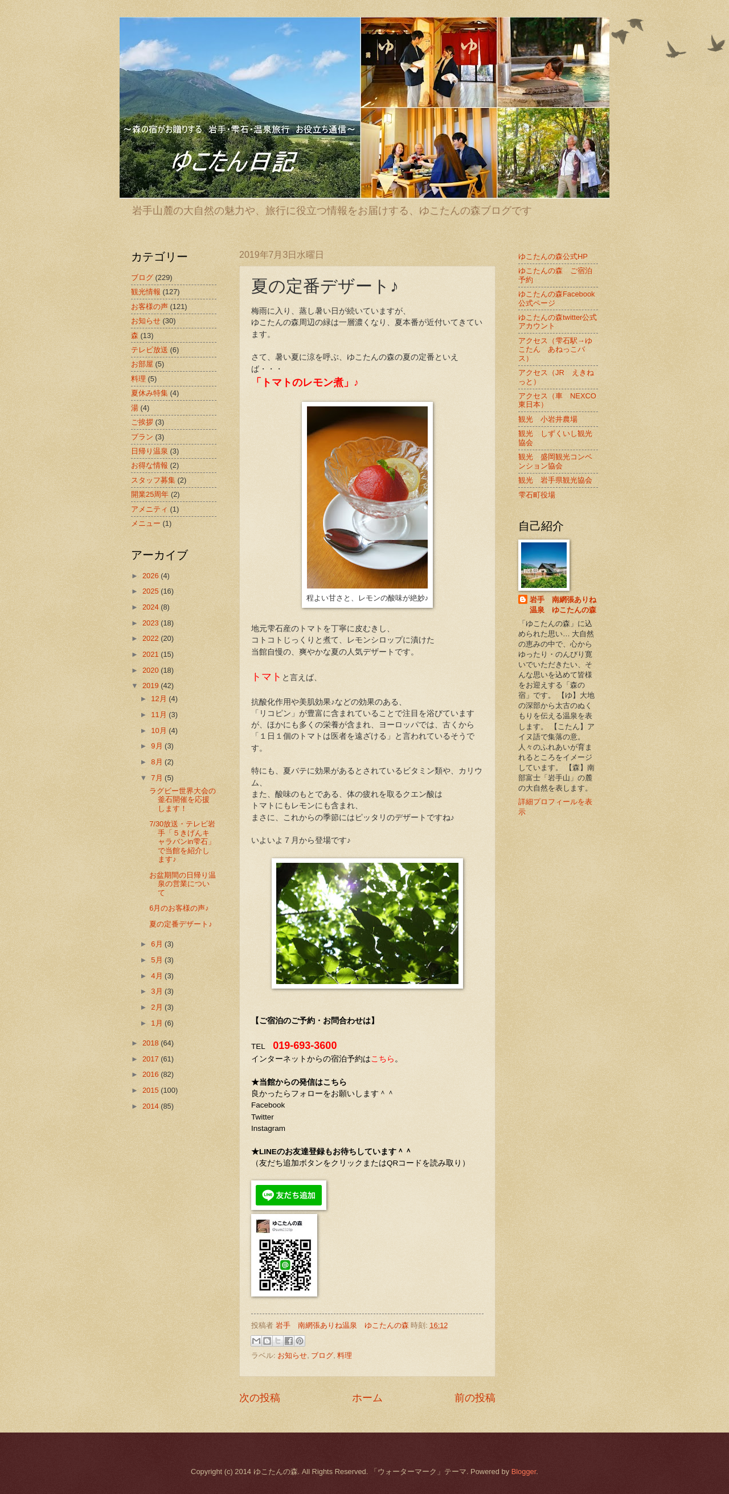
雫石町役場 (536, 495)
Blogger (523, 1471)
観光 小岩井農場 (548, 419)
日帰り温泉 (149, 451)
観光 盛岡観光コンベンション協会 (555, 461)
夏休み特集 (149, 393)
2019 (151, 685)
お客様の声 (149, 306)
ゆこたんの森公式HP (553, 256)
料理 (344, 1355)
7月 (158, 777)
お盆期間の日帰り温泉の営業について (182, 884)
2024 (151, 607)
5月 (158, 960)
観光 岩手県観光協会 (555, 480)
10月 (160, 730)
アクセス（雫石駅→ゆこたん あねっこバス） (555, 349)
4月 (158, 976)
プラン (142, 437)
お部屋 (142, 364)
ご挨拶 (142, 422)
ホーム (367, 1398)
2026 (151, 575)
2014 (151, 1106)
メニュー (146, 523)
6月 (158, 944)
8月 (158, 762)
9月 (158, 746)
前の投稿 (474, 1398)
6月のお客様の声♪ (179, 908)
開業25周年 (150, 494)
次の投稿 (259, 1398)
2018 (151, 1043)
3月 (158, 991)
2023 (151, 623)
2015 (151, 1090)
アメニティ (149, 509)
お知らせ (292, 1355)
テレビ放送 (149, 349)
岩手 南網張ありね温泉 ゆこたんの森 (563, 604)
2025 (151, 591)
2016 (151, 1074)
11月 (160, 714)
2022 (151, 638)
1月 (158, 1023)
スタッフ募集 (153, 480)
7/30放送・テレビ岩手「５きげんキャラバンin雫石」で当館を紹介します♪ (182, 841)
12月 (160, 698)
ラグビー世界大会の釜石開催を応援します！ (182, 800)
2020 (151, 670)
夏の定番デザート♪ (180, 924)
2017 (151, 1059)
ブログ (322, 1355)
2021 (151, 654)
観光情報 (146, 291)
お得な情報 (149, 465)
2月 (158, 1007)
